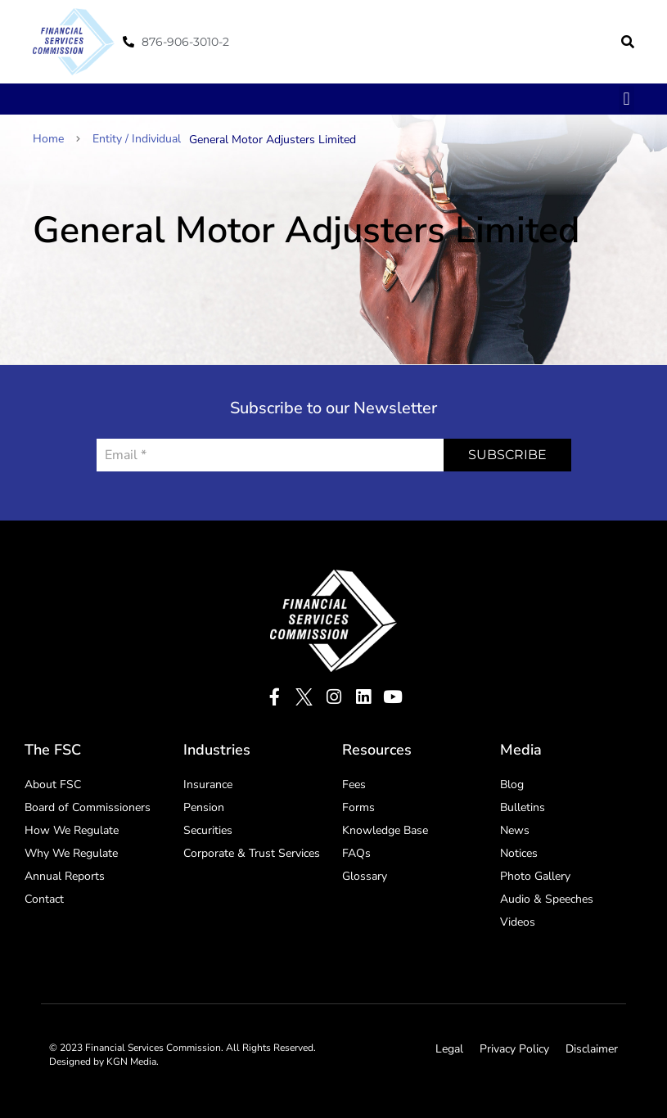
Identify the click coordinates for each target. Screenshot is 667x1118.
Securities (207, 830)
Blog (512, 784)
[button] (627, 41)
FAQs (356, 853)
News (515, 830)
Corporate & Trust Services (251, 853)
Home (56, 139)
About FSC (53, 784)
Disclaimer (592, 1049)
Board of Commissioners (88, 807)
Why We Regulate (71, 853)
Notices (519, 853)
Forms (358, 807)
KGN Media (131, 1061)
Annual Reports (65, 876)
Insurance (207, 784)
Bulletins (522, 807)
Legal (449, 1049)
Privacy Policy (514, 1049)
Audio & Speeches (546, 899)
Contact (44, 899)
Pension (203, 807)
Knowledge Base (385, 830)
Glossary (364, 876)
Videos (517, 922)
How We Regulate (72, 830)
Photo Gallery (535, 876)
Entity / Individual (136, 139)
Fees (354, 784)
